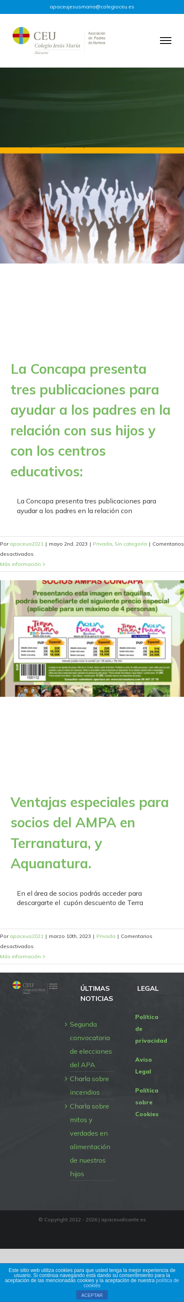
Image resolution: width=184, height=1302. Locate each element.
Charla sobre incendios (89, 1085)
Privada (102, 544)
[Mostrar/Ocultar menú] (166, 40)
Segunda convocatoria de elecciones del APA (91, 1044)
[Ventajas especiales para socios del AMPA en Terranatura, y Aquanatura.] (92, 638)
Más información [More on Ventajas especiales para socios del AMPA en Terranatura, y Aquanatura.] (20, 956)
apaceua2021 (26, 544)
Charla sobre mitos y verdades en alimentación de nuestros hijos (90, 1140)
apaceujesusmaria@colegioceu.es (92, 6)
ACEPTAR (92, 1295)
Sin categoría (131, 544)
